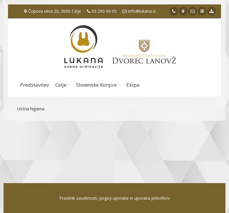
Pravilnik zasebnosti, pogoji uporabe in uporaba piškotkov (114, 198)
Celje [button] (61, 84)
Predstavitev (34, 84)
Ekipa (133, 84)
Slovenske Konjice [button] (96, 84)
